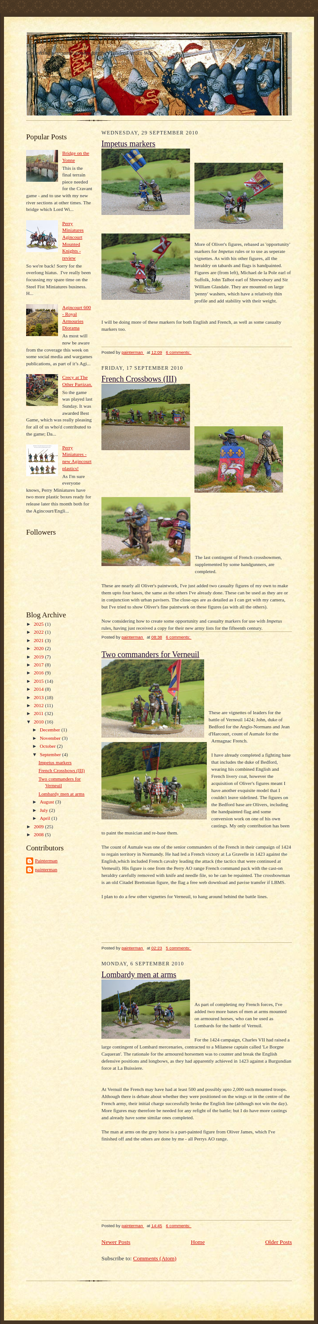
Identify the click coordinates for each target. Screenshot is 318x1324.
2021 (39, 640)
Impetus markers (55, 762)
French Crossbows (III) (62, 770)
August (47, 801)
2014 (39, 689)
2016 (39, 672)
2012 (39, 705)
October (48, 746)
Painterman (46, 860)
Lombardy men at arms (62, 793)
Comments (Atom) (155, 1258)
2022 (39, 632)
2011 (39, 713)
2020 (39, 648)
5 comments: (179, 947)
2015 (39, 681)
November (51, 738)
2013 (39, 697)
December (51, 729)
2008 (39, 834)
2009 (39, 826)
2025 (39, 624)
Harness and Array (74, 39)
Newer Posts (115, 1242)
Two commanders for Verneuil (150, 654)
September (51, 754)
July (44, 810)
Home (198, 1242)
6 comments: (179, 352)
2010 (39, 721)
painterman (46, 869)
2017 (39, 664)
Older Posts (278, 1242)
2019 (39, 656)
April (45, 818)
